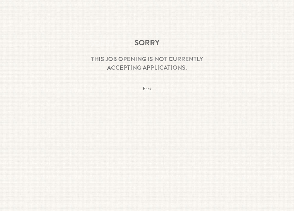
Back (147, 88)
